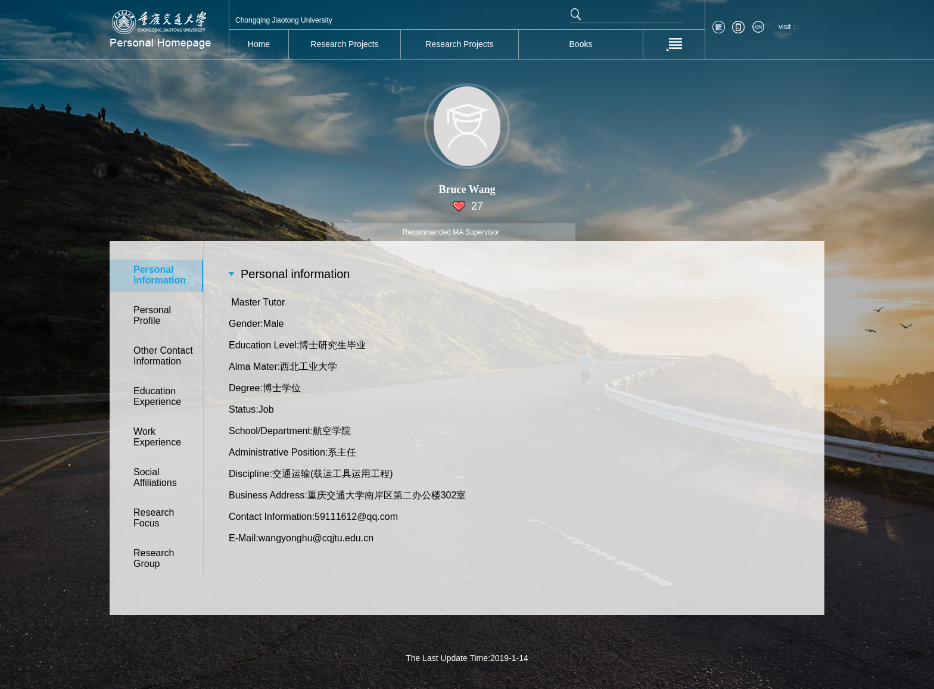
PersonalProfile (152, 315)
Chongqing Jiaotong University (283, 20)
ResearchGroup (153, 558)
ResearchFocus (153, 517)
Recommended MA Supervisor (451, 232)
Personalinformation (159, 274)
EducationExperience (157, 396)
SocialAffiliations (155, 477)
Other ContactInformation (163, 355)
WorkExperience (157, 436)
